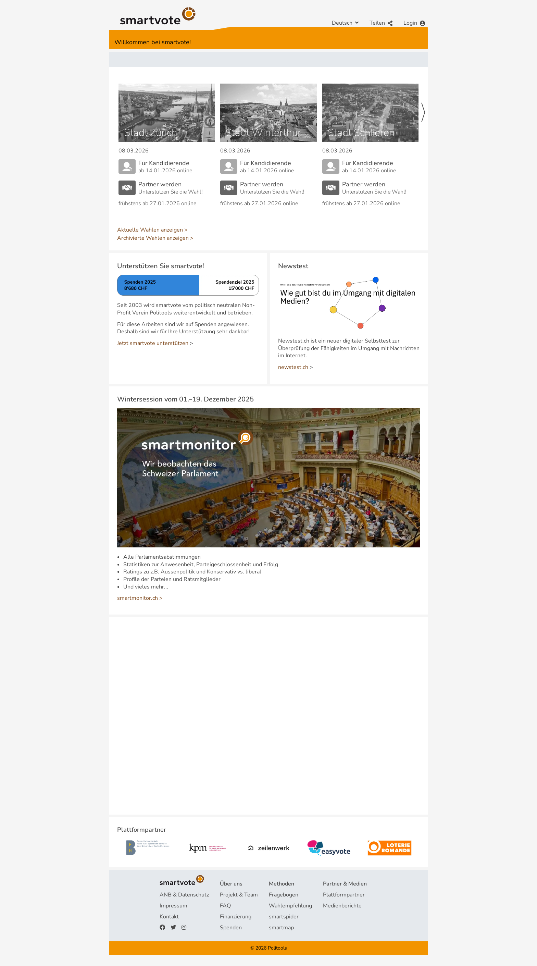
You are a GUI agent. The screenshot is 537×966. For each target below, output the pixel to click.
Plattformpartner (344, 895)
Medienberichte (342, 905)
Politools (277, 948)
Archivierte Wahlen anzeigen (153, 238)
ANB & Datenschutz (184, 895)
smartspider (284, 916)
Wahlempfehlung (290, 905)
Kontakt (169, 916)
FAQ (225, 905)
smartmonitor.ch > (140, 598)
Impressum (173, 905)
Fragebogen (283, 895)
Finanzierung (235, 916)
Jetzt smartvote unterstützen (152, 343)
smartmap (281, 927)
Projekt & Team (239, 895)
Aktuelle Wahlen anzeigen (150, 230)
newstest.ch (293, 367)
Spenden (231, 927)
